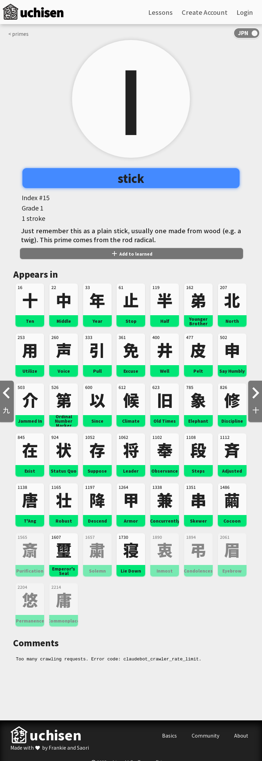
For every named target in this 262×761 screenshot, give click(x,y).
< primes (18, 33)
